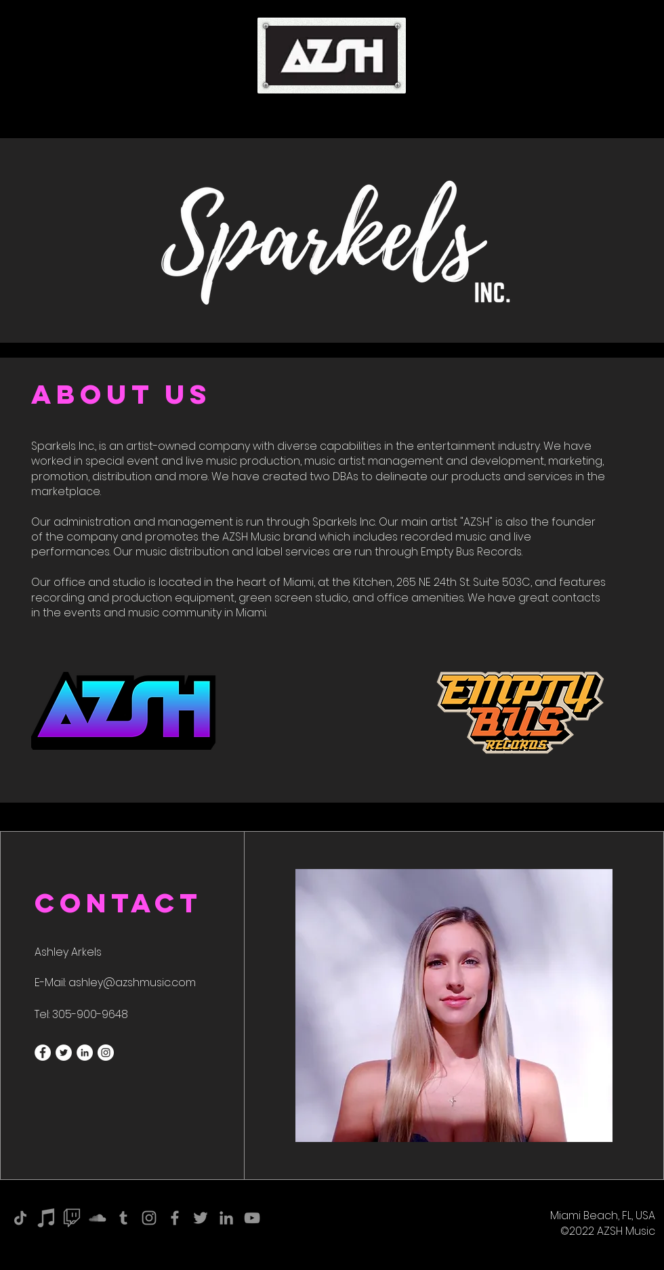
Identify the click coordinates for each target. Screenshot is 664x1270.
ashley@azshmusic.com (132, 982)
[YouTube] (252, 1217)
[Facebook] (174, 1217)
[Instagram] (149, 1217)
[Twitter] (200, 1217)
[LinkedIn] (226, 1217)
